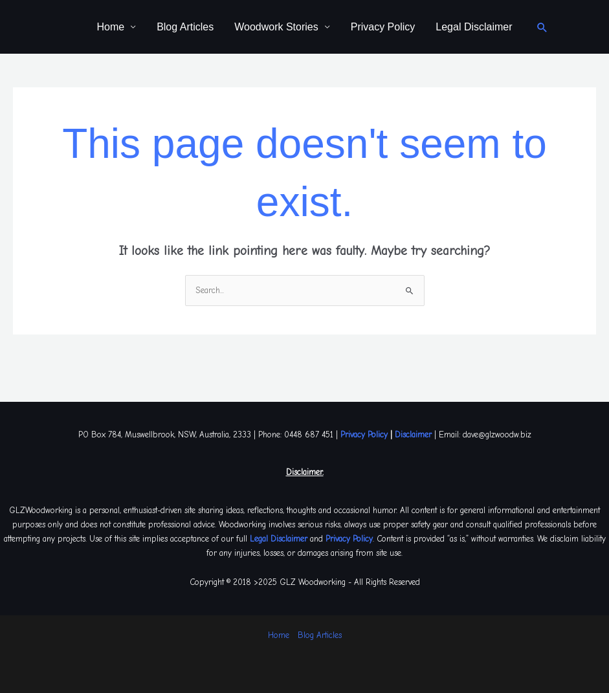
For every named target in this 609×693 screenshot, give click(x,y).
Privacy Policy (383, 26)
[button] (542, 27)
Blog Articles (185, 26)
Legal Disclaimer (474, 26)
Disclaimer (413, 434)
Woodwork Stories (276, 26)
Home (110, 26)
